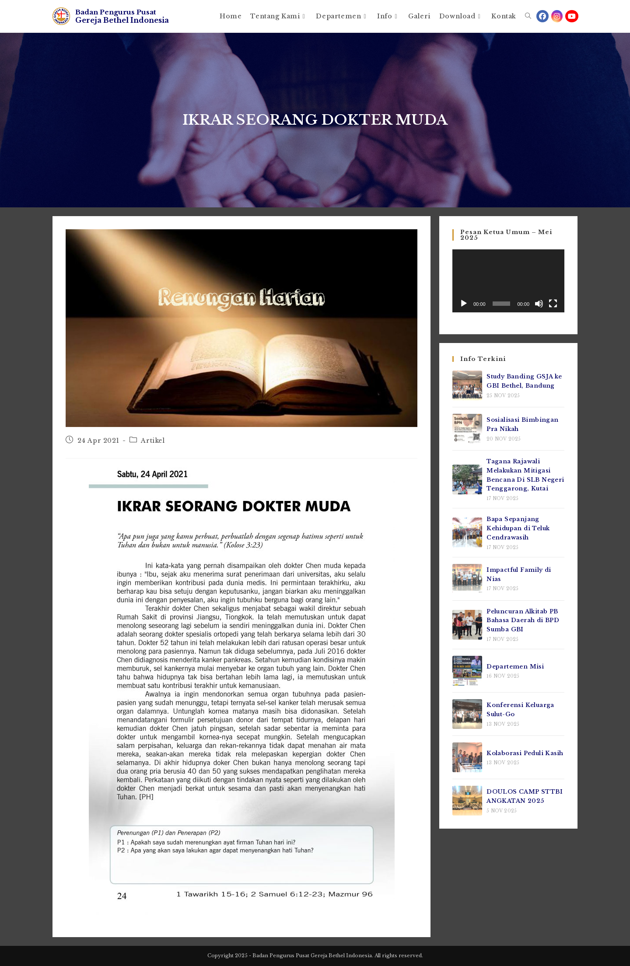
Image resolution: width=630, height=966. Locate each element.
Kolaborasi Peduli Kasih (524, 753)
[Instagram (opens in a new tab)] (557, 16)
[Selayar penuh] (553, 303)
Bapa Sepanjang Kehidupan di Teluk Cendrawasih (518, 528)
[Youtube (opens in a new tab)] (571, 16)
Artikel (152, 440)
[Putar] (463, 303)
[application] (508, 280)
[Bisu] (539, 303)
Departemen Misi (515, 666)
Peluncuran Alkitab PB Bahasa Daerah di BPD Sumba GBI (522, 621)
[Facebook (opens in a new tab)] (542, 16)
